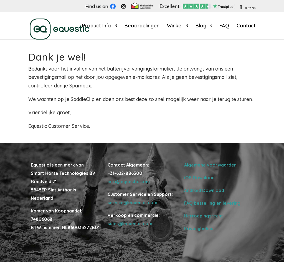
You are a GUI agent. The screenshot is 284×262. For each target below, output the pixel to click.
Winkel (174, 26)
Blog (201, 26)
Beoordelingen (142, 26)
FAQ (224, 26)
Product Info (96, 26)
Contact (246, 26)
